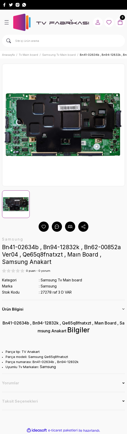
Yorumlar (10, 383)
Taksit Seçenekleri (20, 401)
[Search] (63, 41)
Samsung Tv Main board (61, 280)
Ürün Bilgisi (12, 309)
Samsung (49, 286)
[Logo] (51, 22)
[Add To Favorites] (44, 227)
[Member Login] (98, 22)
